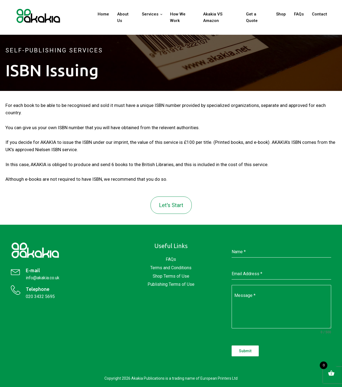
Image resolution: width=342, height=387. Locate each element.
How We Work (178, 17)
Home (103, 14)
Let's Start (171, 205)
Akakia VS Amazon (212, 17)
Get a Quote (252, 17)
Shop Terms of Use (171, 276)
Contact (319, 14)
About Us (123, 17)
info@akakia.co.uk (42, 277)
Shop (281, 14)
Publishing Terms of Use (171, 284)
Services (150, 14)
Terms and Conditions (170, 267)
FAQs (299, 14)
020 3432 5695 (40, 296)
